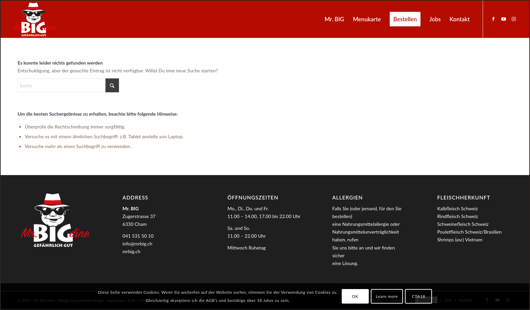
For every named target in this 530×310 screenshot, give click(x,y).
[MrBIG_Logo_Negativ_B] (34, 19)
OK (355, 296)
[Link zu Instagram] (514, 19)
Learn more (387, 296)
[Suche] (68, 85)
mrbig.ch (131, 251)
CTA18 (418, 296)
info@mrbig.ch (137, 243)
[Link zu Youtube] (504, 19)
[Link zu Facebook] (493, 19)
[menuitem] (334, 19)
